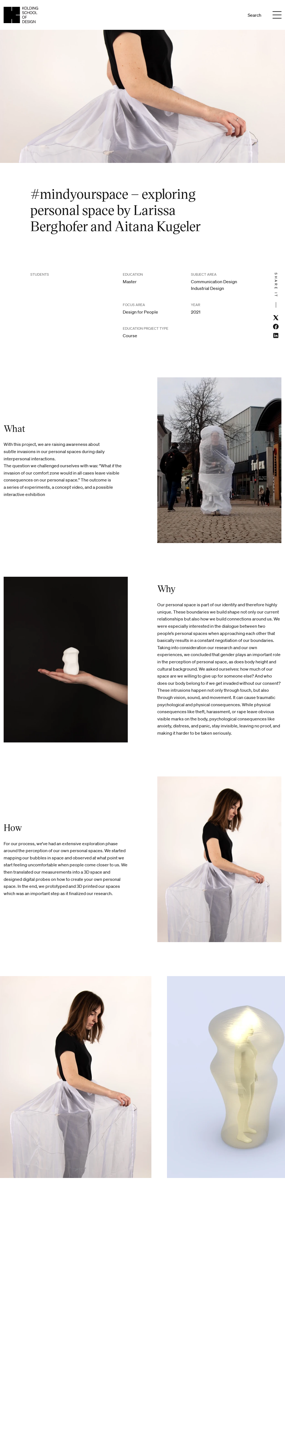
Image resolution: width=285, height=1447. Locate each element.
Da (226, 15)
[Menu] (276, 15)
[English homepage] (21, 15)
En (234, 15)
